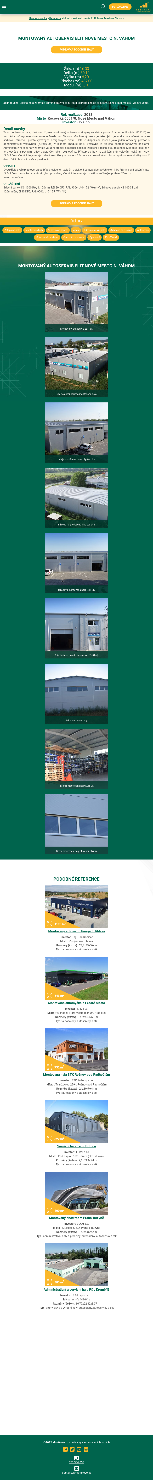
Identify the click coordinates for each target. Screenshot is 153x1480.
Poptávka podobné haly (76, 49)
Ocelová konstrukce (73, 237)
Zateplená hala (12, 230)
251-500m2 (111, 237)
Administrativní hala (94, 230)
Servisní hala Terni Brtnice (76, 1146)
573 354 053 (76, 1460)
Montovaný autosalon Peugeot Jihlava (76, 931)
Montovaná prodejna (47, 237)
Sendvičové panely (58, 230)
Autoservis (143, 230)
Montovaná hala (34, 230)
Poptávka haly (120, 6)
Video (76, 230)
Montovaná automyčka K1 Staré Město (76, 1003)
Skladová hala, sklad (121, 230)
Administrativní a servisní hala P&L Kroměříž (76, 1289)
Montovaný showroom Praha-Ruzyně (76, 1218)
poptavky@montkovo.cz (76, 1472)
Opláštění (94, 237)
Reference (55, 18)
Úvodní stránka (38, 18)
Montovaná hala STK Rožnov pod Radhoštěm (76, 1075)
